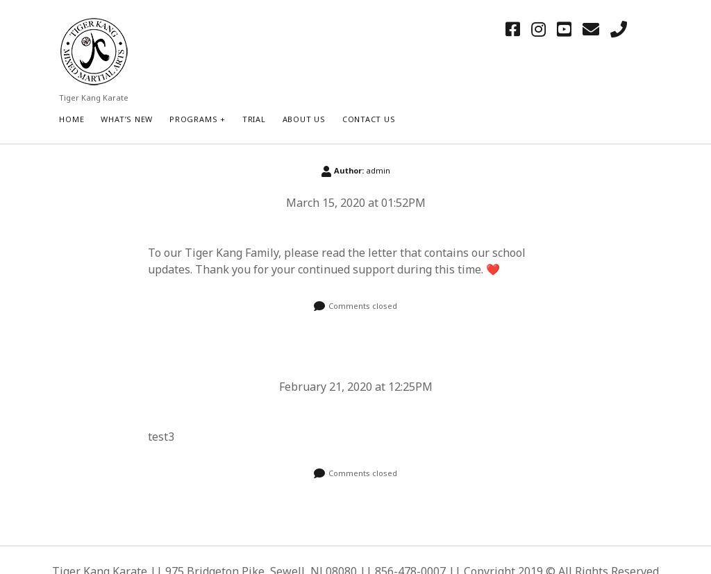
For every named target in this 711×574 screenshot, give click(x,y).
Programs (193, 119)
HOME (71, 119)
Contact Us (369, 119)
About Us (304, 119)
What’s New (127, 119)
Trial (254, 119)
